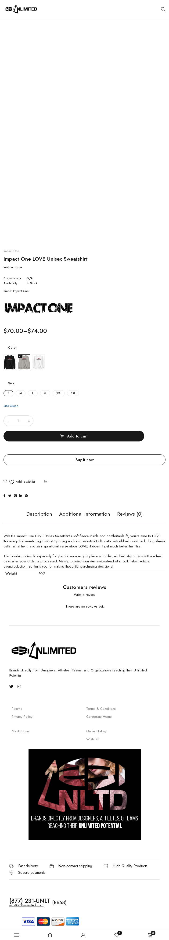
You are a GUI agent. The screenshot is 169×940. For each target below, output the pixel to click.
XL (45, 393)
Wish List (92, 723)
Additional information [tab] (84, 498)
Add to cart (105, 421)
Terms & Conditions (101, 693)
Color (12, 347)
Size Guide (11, 406)
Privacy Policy (22, 701)
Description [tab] (39, 498)
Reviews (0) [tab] (130, 498)
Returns (17, 693)
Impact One (11, 251)
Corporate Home (99, 701)
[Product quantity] (18, 420)
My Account (20, 715)
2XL (58, 393)
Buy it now (85, 444)
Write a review (13, 267)
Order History (96, 715)
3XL (73, 393)
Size (11, 383)
